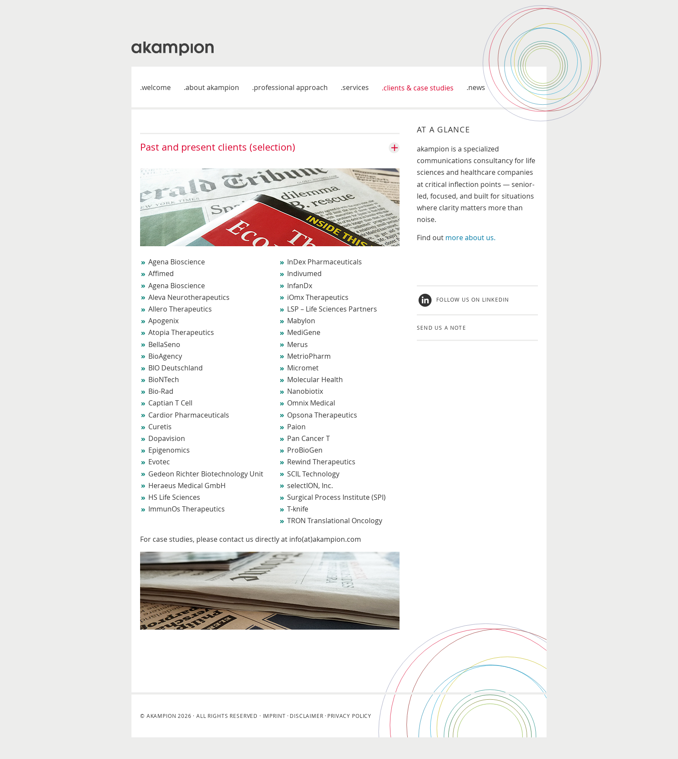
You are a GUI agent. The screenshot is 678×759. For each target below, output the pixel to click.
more (455, 237)
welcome (156, 87)
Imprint (274, 715)
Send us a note (441, 327)
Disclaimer (306, 715)
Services (355, 87)
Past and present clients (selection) (217, 147)
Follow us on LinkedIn (472, 299)
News (476, 87)
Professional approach (291, 87)
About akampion (212, 87)
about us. (480, 237)
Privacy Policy (349, 715)
